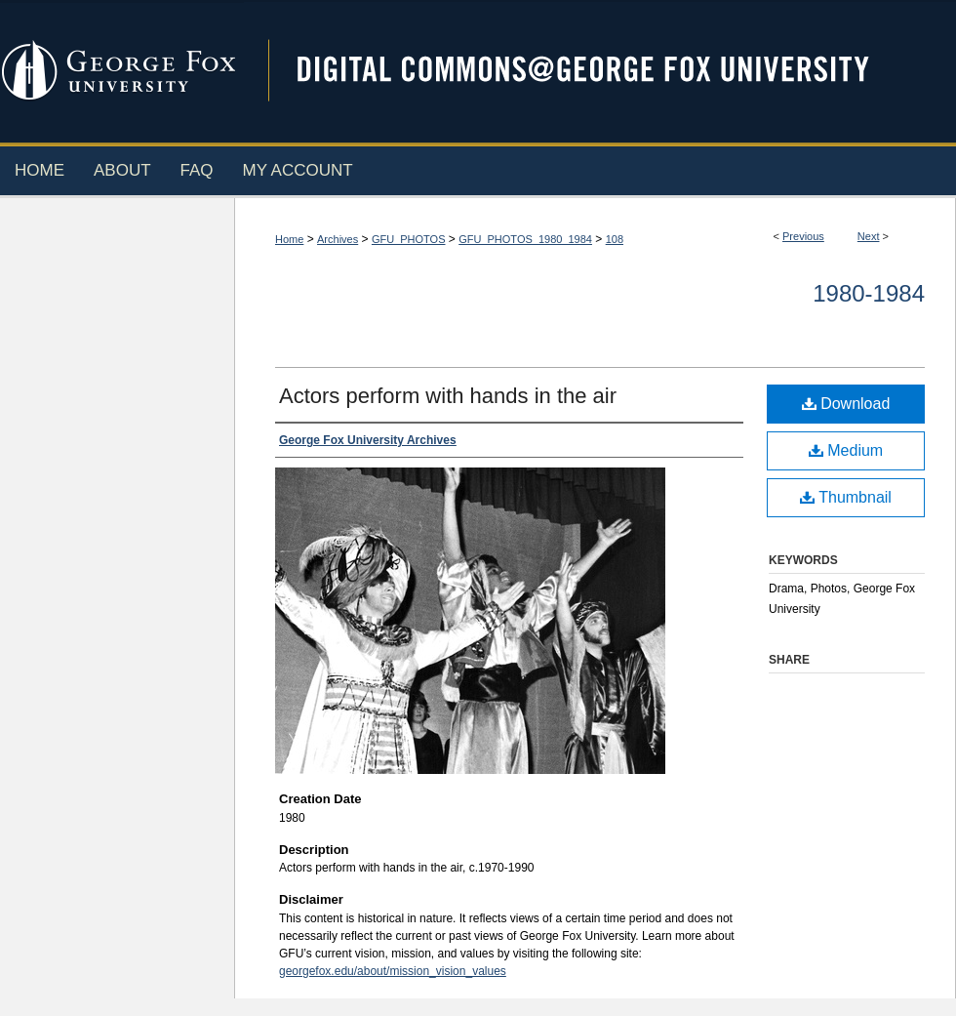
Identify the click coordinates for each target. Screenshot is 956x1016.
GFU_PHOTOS (409, 239)
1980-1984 (869, 293)
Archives (337, 239)
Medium (846, 450)
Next (868, 236)
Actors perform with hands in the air (448, 396)
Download (846, 403)
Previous (803, 236)
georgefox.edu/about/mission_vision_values (392, 971)
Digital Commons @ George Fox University (600, 71)
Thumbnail (846, 497)
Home (289, 239)
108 (614, 239)
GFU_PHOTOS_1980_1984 (525, 239)
